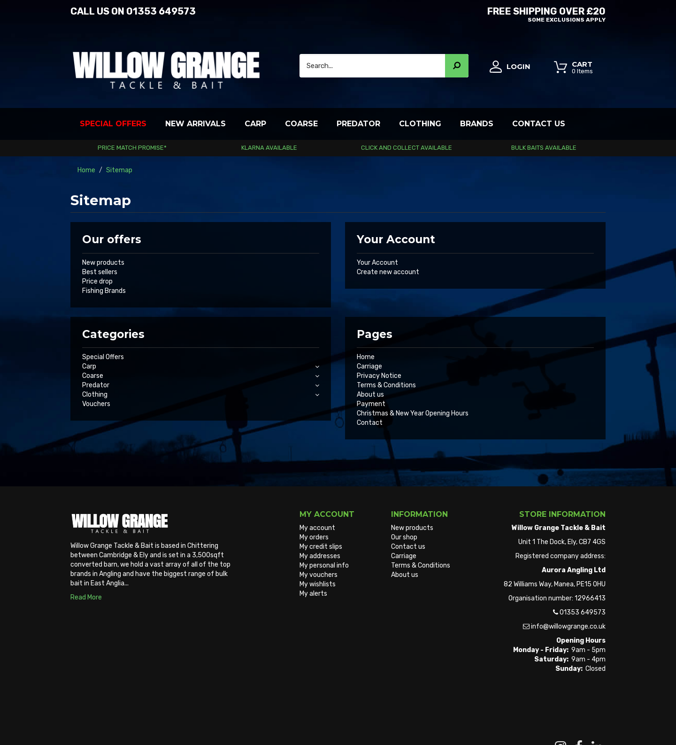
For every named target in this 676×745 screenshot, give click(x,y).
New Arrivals (195, 123)
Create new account (388, 272)
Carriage (369, 366)
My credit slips (321, 547)
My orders (314, 537)
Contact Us (538, 123)
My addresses (320, 556)
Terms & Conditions (386, 385)
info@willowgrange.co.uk (568, 626)
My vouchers (319, 575)
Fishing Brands (104, 291)
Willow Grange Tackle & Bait (112, 721)
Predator (358, 123)
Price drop (97, 281)
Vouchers (96, 404)
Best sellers (99, 272)
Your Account (377, 263)
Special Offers (113, 123)
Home (366, 357)
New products (103, 263)
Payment (371, 404)
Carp (255, 123)
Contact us (408, 547)
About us (370, 395)
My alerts (313, 594)
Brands (476, 123)
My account (317, 528)
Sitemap (404, 584)
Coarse (301, 123)
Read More (86, 597)
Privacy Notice (379, 376)
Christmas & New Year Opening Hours (413, 413)
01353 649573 (161, 11)
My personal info (324, 565)
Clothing (420, 123)
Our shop (404, 537)
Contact (370, 423)
